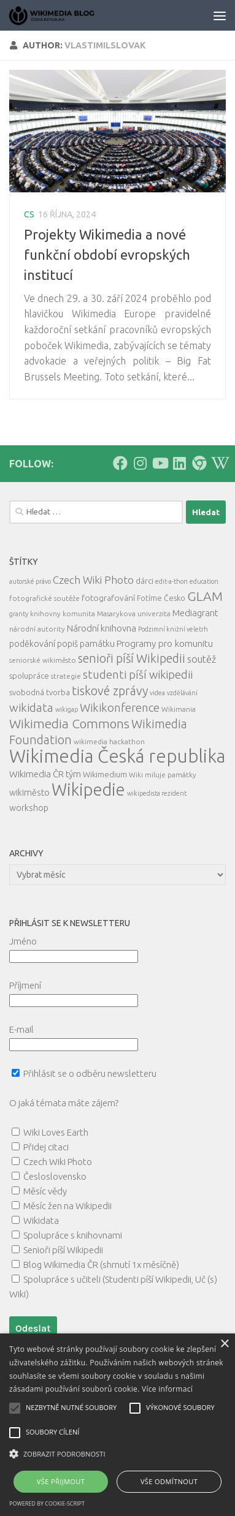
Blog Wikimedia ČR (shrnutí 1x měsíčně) (101, 1264)
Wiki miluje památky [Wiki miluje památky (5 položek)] (162, 775)
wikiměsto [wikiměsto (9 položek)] (29, 793)
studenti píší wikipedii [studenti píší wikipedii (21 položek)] (138, 674)
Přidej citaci (46, 1147)
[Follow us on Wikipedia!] (218, 463)
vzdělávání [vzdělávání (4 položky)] (182, 692)
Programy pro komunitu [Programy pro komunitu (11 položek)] (165, 643)
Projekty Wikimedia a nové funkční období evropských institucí (107, 254)
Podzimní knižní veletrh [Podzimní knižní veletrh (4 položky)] (173, 629)
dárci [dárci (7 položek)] (144, 580)
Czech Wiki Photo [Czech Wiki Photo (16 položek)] (93, 580)
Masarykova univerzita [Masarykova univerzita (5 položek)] (134, 613)
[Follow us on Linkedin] (179, 463)
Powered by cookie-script (47, 1503)
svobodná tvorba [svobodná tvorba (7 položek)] (39, 692)
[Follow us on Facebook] (120, 463)
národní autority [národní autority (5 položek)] (37, 629)
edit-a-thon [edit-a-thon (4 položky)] (171, 581)
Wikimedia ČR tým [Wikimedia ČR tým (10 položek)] (45, 774)
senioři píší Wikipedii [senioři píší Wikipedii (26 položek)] (131, 658)
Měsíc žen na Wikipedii (67, 1206)
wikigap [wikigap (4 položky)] (66, 709)
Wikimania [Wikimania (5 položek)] (178, 709)
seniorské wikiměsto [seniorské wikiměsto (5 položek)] (42, 660)
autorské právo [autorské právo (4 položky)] (30, 581)
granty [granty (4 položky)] (18, 613)
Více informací (167, 1389)
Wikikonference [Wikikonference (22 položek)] (120, 707)
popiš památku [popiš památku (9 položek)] (86, 644)
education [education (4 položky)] (204, 581)
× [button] (224, 1344)
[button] (117, 1454)
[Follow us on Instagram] (140, 463)
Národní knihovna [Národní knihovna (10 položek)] (101, 628)
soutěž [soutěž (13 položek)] (201, 659)
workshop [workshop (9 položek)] (28, 808)
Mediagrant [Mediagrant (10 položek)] (195, 613)
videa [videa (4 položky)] (157, 692)
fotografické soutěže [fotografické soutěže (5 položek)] (44, 598)
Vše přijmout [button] (61, 1481)
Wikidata (41, 1220)
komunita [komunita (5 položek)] (79, 613)
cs (29, 214)
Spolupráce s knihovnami (72, 1235)
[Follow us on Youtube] (159, 463)
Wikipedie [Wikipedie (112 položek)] (88, 789)
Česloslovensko (55, 1176)
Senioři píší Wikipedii (63, 1250)
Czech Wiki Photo (57, 1161)
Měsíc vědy (45, 1191)
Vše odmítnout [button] (169, 1481)
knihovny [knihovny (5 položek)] (45, 613)
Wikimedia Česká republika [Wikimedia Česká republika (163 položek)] (117, 756)
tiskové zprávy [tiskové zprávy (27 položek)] (110, 691)
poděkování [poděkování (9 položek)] (32, 644)
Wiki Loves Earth (55, 1132)
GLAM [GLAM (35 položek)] (205, 596)
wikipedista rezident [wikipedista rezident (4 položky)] (157, 793)
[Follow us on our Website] (198, 463)
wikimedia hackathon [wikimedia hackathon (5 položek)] (109, 741)
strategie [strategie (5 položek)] (66, 676)
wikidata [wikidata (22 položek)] (31, 707)
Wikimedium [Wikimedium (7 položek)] (105, 774)
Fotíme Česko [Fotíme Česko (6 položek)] (161, 598)
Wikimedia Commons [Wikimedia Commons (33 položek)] (69, 724)
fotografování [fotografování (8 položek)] (108, 598)
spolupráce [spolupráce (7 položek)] (29, 675)
